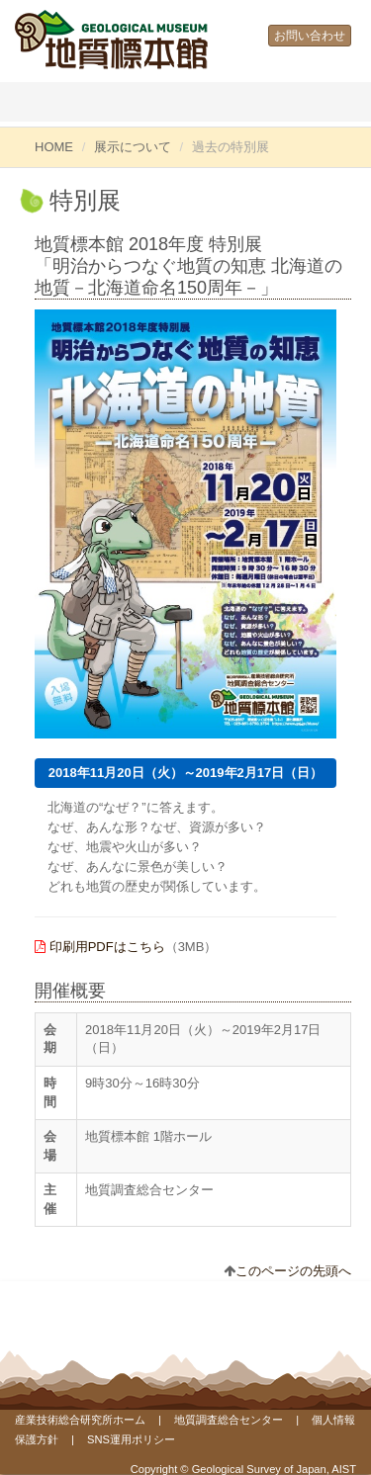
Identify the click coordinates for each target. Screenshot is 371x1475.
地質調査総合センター (228, 1420)
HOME (54, 146)
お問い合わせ (309, 36)
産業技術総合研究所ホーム (80, 1420)
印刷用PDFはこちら (107, 946)
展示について (132, 146)
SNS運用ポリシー (131, 1439)
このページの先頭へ (293, 1270)
